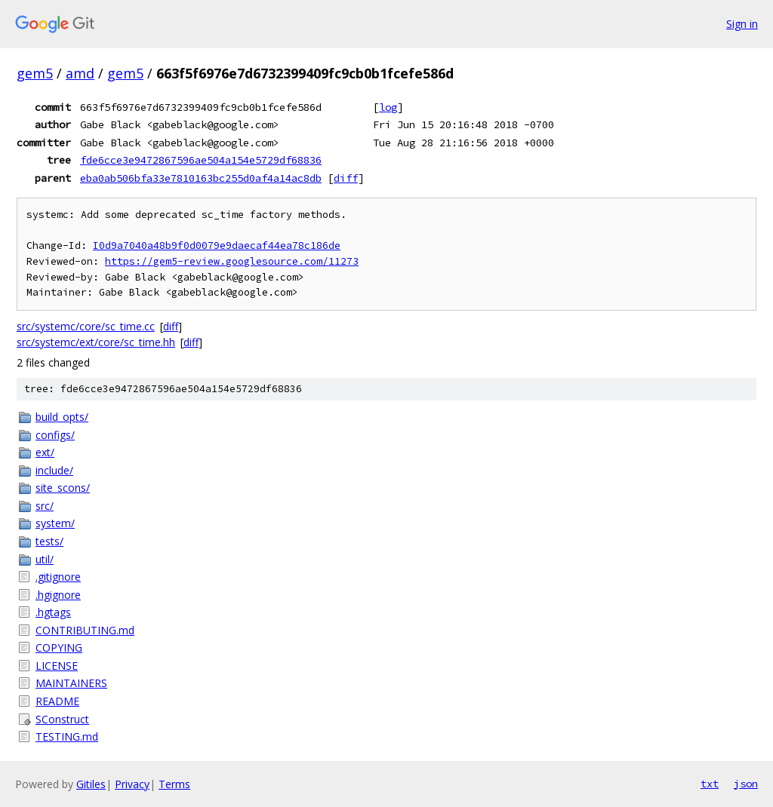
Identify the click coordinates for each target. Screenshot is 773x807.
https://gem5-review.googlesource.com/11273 (232, 261)
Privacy (132, 784)
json (746, 783)
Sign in (742, 24)
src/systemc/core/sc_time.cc (86, 326)
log (388, 107)
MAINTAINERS (71, 683)
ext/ (44, 452)
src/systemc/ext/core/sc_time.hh (96, 342)
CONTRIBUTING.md (84, 630)
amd (80, 73)
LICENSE (56, 665)
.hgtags (53, 612)
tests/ (49, 541)
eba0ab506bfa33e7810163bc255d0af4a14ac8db (201, 178)
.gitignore (58, 576)
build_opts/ (61, 417)
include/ (54, 470)
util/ (44, 559)
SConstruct (62, 719)
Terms (174, 784)
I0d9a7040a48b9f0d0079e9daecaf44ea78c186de (216, 245)
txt (710, 783)
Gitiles (91, 784)
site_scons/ (62, 487)
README (57, 701)
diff (346, 178)
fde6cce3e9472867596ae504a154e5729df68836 (201, 160)
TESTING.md (66, 736)
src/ (44, 506)
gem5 (35, 73)
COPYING (58, 647)
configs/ (55, 435)
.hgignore (58, 595)
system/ (55, 523)
